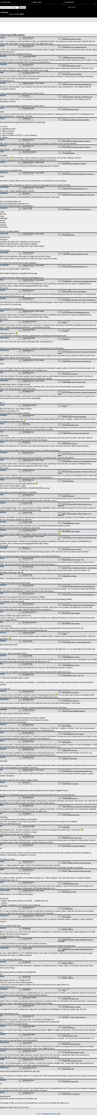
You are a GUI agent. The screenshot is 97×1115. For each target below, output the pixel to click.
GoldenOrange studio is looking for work (74, 382)
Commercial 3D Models (29, 56)
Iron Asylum (65, 827)
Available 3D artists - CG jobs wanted (33, 83)
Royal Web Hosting (47, 1113)
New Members (27, 989)
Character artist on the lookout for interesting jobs (76, 361)
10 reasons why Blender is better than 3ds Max (75, 120)
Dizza (1, 372)
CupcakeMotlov (4, 699)
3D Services (26, 95)
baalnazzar (3, 470)
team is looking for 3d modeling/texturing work (75, 312)
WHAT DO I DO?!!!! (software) (70, 1094)
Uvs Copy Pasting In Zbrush (70, 109)
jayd (1, 391)
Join (69, 7)
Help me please (66, 726)
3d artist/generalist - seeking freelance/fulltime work (77, 771)
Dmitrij (2, 359)
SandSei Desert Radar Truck (70, 998)
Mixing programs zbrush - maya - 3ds (73, 560)
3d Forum (4, 12)
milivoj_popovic (4, 329)
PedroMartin (3, 415)
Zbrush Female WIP (68, 1069)
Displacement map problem (70, 1081)
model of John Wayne (68, 1027)
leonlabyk (3, 290)
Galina (2, 279)
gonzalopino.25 (4, 915)
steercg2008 (3, 547)
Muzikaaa (2, 502)
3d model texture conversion (70, 692)
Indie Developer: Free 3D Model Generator (74, 47)
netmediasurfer (4, 947)
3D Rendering (27, 813)
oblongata (3, 757)
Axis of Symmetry (67, 909)
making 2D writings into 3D (70, 883)
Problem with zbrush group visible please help (75, 433)
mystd (1, 882)
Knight (64, 634)
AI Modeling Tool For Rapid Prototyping (73, 57)
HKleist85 (3, 83)
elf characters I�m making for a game (73, 1052)
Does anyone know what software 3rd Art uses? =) (76, 209)
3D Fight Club (27, 118)
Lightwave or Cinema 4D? (69, 750)
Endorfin (2, 118)
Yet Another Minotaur (68, 153)
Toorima (2, 674)
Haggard (2, 782)
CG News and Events (29, 710)
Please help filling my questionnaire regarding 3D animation (79, 806)
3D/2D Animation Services (69, 443)
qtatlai (1, 72)
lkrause (2, 139)
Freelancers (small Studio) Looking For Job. (75, 189)
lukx (1, 825)
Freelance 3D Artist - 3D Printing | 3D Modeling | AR (77, 84)
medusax (2, 162)
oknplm (2, 558)
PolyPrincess (4, 172)
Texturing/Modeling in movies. (71, 523)
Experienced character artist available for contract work (78, 195)
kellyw (2, 494)
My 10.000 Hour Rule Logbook (71, 531)
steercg (2, 423)
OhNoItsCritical (4, 1067)
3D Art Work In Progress (30, 152)
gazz (1, 769)
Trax (1, 321)
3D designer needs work (69, 892)
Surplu (2, 732)
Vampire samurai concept (69, 1036)
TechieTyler (3, 56)
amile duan (3, 145)
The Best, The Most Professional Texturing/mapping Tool (78, 586)
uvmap (2, 108)
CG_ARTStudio (4, 187)
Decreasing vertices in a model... (71, 1007)
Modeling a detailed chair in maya (72, 838)
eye (1, 844)
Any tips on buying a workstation (71, 74)
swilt (1, 836)
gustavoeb (3, 928)
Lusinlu (2, 45)
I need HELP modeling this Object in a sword (75, 254)
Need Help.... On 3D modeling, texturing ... (74, 1017)
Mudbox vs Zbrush (67, 929)
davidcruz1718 (4, 233)
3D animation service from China (71, 549)
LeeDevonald (3, 193)
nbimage (2, 997)
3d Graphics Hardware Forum (31, 73)
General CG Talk (27, 208)
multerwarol (3, 64)
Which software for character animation (73, 846)
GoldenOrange (4, 380)
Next (22, 14)
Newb (64, 990)
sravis (1, 431)
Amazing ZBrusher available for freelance (74, 163)
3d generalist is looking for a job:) (72, 1061)
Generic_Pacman (5, 890)
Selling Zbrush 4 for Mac (69, 576)
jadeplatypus (3, 452)
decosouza (3, 632)
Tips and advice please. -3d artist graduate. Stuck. (76, 642)
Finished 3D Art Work (29, 329)
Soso (1, 611)
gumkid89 (3, 640)
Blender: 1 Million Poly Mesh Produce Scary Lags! (76, 863)
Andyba (2, 404)
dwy (1, 813)
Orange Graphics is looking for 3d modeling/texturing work (79, 281)
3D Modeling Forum (28, 38)
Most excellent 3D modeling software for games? (76, 141)
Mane (1, 663)
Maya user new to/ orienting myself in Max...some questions (79, 568)
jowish (2, 603)
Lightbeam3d (3, 989)
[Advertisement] (48, 27)
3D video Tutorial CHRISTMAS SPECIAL (73, 711)
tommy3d (2, 1026)
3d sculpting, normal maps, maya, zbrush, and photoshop (78, 300)
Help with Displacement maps (70, 815)
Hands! (64, 323)
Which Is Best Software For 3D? (71, 66)
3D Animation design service (70, 425)
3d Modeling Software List (69, 798)
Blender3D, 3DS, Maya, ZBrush (71, 1044)
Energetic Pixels (4, 1042)
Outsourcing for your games (70, 784)
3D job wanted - (66, 917)
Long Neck (65, 331)
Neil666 (2, 1059)
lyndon (2, 151)
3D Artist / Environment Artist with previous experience (78, 174)
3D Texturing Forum (28, 585)
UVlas (1, 593)
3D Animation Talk (28, 64)
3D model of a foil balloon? (70, 374)
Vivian (1, 805)
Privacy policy (57, 1113)
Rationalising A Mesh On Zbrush (71, 39)
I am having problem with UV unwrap (72, 734)
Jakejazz (2, 37)
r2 (0, 907)
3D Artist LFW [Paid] (68, 235)
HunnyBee (3, 298)
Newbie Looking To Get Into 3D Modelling (74, 291)
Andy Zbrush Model (68, 481)
